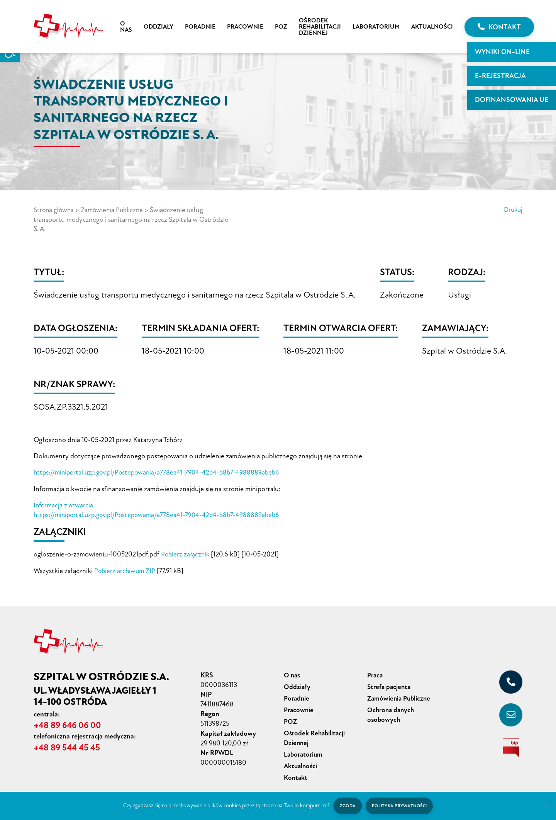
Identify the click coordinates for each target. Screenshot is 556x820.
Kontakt (499, 27)
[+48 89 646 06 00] (510, 679)
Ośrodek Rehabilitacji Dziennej (320, 26)
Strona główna (55, 210)
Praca (375, 673)
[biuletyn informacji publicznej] (510, 745)
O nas (126, 26)
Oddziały (158, 27)
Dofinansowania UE (511, 99)
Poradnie (200, 27)
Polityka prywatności (399, 805)
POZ (281, 27)
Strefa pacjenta (390, 684)
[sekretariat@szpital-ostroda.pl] (510, 712)
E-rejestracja (500, 75)
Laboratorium (376, 27)
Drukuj (512, 210)
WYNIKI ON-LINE (502, 52)
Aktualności (432, 27)
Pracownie (245, 27)
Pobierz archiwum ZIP (125, 569)
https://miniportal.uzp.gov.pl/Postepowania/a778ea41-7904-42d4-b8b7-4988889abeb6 (161, 472)
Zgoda (346, 805)
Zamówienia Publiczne (115, 210)
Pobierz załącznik (186, 552)
